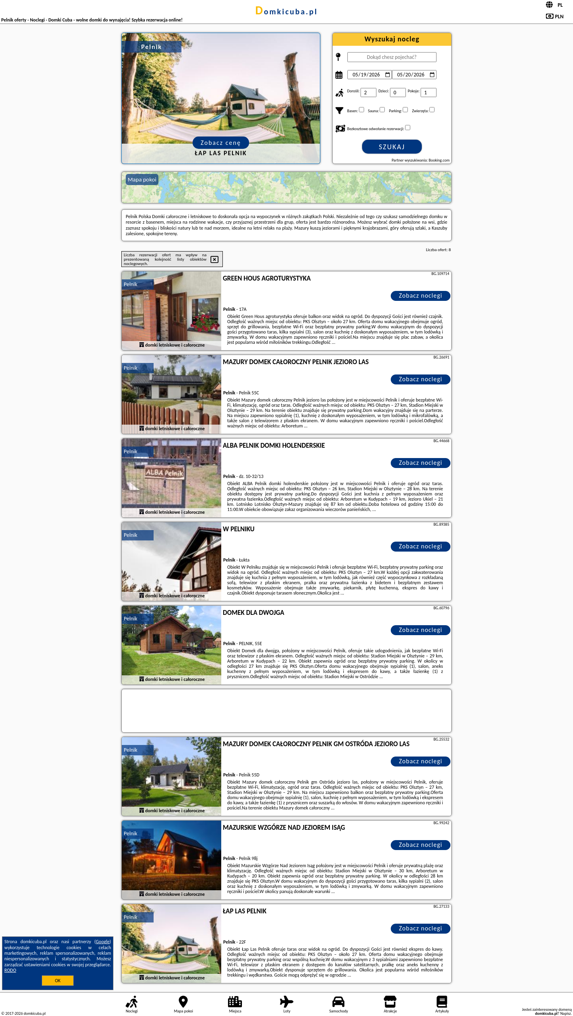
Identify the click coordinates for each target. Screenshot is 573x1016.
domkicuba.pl (286, 11)
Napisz (565, 1013)
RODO (10, 970)
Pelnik (130, 284)
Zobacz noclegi (420, 295)
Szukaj (392, 146)
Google (103, 941)
